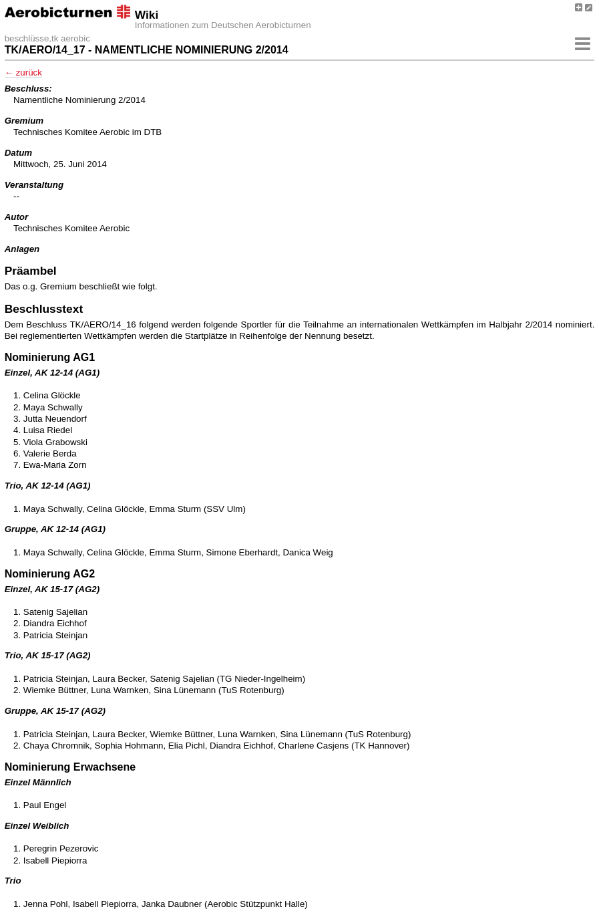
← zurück (23, 73)
